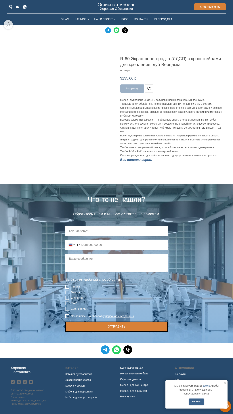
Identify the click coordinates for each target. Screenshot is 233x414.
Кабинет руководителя (78, 374)
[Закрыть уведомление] (225, 383)
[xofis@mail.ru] (17, 7)
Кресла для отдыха (131, 367)
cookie (206, 385)
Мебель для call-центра (134, 385)
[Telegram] (108, 30)
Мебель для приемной (133, 390)
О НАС (65, 19)
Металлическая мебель (134, 373)
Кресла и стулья (75, 385)
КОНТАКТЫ (141, 19)
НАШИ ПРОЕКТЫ (104, 19)
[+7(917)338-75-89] (10, 7)
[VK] (13, 382)
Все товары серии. (136, 160)
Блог (177, 379)
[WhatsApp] (24, 7)
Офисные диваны (130, 379)
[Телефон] (125, 30)
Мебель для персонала (79, 391)
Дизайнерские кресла (78, 379)
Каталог (71, 367)
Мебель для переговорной (81, 397)
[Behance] (19, 382)
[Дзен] (31, 382)
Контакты (180, 374)
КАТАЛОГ (81, 19)
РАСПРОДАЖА (163, 19)
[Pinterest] (25, 382)
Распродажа (127, 396)
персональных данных (119, 316)
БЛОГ (124, 19)
